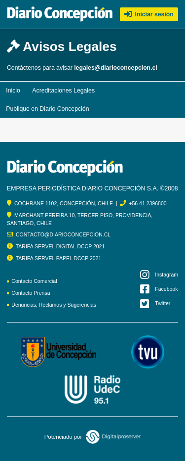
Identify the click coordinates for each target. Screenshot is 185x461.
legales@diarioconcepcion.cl (115, 67)
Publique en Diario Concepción (47, 108)
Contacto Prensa (30, 293)
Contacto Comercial (34, 281)
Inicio (13, 90)
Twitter (155, 304)
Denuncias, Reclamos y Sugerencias (53, 305)
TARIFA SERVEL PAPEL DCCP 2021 (59, 258)
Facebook (159, 289)
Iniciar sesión (148, 14)
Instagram (159, 275)
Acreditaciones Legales (63, 90)
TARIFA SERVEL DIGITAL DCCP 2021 (60, 246)
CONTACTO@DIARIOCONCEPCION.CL (63, 234)
